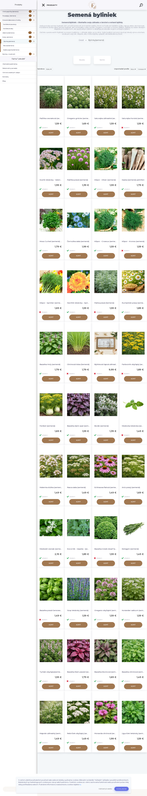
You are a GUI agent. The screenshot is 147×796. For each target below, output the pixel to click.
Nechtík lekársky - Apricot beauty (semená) (78, 303)
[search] (141, 5)
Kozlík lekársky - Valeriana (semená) (51, 180)
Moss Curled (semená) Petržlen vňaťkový (51, 241)
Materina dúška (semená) (51, 487)
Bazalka (82, 60)
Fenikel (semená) (47, 426)
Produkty (49, 5)
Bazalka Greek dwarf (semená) (105, 549)
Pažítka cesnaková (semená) (51, 118)
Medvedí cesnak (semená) (51, 549)
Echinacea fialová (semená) (105, 487)
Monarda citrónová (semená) (105, 733)
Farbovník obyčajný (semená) (133, 364)
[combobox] (133, 69)
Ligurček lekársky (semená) (133, 733)
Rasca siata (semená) (76, 487)
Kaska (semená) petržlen (133, 180)
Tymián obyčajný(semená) (51, 672)
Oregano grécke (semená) (78, 118)
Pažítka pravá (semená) (77, 180)
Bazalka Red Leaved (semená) (78, 672)
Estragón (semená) (130, 549)
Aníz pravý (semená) (131, 487)
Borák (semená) (101, 426)
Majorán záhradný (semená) (51, 733)
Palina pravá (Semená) (104, 303)
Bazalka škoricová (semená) (105, 672)
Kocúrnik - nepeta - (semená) (78, 549)
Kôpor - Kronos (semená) (133, 241)
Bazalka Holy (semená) (50, 364)
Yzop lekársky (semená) (78, 610)
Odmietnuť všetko (105, 789)
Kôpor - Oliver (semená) (105, 180)
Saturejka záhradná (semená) (105, 118)
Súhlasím (121, 789)
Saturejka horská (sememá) (133, 118)
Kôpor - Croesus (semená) (105, 241)
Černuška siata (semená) (78, 241)
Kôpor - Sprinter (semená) (51, 303)
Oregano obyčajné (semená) (105, 610)
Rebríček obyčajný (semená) (78, 733)
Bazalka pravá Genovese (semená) (51, 610)
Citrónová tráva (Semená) (78, 364)
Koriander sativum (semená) (133, 610)
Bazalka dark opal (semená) (78, 426)
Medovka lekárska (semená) (133, 426)
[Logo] (92, 4)
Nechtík (102, 60)
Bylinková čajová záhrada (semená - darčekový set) (105, 364)
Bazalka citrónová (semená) (133, 672)
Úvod (81, 40)
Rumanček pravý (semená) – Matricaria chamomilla (133, 303)
